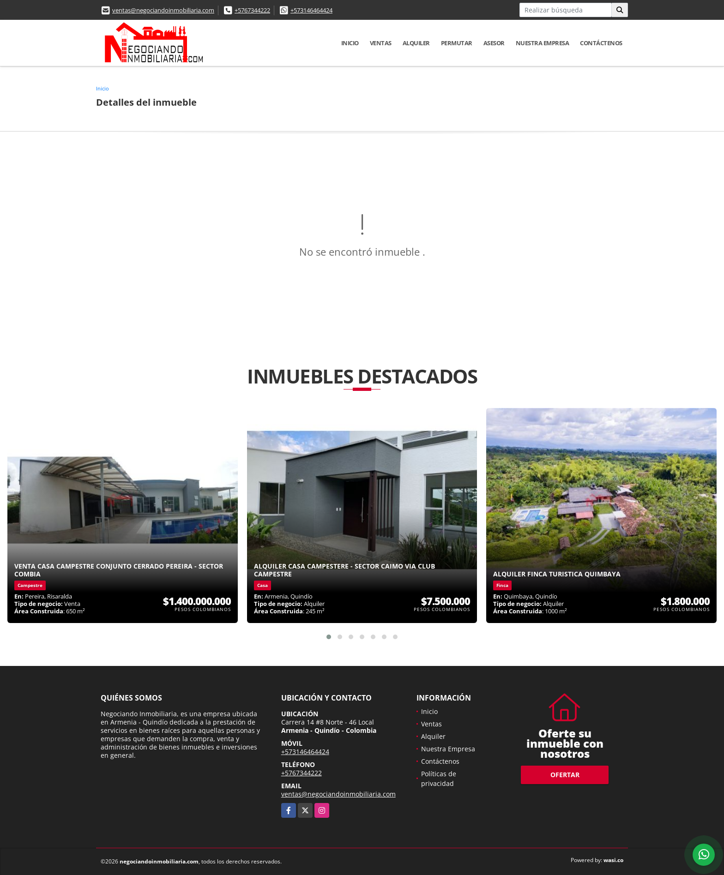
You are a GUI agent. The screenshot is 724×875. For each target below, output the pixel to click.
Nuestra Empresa (542, 43)
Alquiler (416, 43)
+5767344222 (252, 10)
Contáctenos (601, 43)
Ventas (381, 43)
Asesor (494, 43)
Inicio (350, 43)
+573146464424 (311, 10)
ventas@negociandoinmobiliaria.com (163, 10)
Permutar (456, 43)
